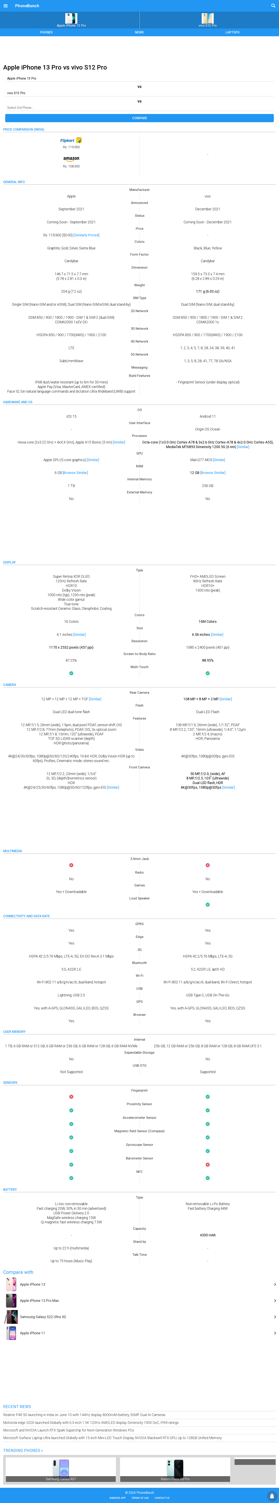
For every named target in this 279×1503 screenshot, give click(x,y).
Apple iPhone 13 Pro (71, 20)
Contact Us (162, 1497)
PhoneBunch (27, 5)
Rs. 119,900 (71, 143)
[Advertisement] (140, 49)
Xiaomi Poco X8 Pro (175, 1479)
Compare (139, 118)
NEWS (139, 32)
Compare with (18, 1272)
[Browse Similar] (75, 473)
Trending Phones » (23, 1450)
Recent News (17, 1406)
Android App (117, 1497)
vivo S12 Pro (208, 20)
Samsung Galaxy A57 (61, 1479)
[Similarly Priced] (86, 235)
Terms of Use (140, 1497)
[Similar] (119, 442)
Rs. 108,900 (71, 162)
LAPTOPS (233, 32)
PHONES (46, 32)
